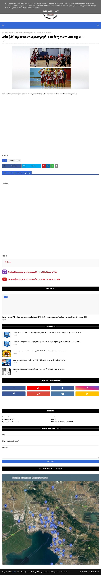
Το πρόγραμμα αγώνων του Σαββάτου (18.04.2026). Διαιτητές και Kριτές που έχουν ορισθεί (39, 360)
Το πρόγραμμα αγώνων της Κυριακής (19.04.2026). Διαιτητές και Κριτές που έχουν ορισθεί (38, 369)
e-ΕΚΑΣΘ (53, 419)
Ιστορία (53, 417)
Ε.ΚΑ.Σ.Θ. (14, 572)
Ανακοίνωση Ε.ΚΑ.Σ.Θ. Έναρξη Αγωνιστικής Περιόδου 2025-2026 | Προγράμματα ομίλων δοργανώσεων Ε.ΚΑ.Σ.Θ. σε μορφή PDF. (44, 317)
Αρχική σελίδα (6, 33)
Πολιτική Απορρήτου (8, 419)
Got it (57, 11)
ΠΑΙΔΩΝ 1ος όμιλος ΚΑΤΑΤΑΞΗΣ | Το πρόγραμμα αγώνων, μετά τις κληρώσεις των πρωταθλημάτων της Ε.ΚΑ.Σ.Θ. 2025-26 (47, 332)
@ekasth (8, 262)
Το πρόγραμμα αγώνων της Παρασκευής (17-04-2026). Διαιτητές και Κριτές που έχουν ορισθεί (39, 351)
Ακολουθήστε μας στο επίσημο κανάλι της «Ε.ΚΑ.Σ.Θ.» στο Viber (33, 272)
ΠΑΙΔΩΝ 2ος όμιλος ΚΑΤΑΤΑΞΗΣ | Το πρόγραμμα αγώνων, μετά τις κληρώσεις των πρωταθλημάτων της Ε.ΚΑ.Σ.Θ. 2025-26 (47, 342)
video (12, 33)
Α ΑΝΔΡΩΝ (11, 160)
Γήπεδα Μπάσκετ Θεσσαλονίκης (11, 422)
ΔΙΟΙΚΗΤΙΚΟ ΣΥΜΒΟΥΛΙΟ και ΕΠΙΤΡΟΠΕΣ (62, 422)
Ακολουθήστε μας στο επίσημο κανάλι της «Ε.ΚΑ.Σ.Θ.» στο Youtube (34, 279)
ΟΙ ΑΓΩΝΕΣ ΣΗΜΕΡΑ (94, 572)
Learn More (47, 11)
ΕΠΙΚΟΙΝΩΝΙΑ (83, 572)
